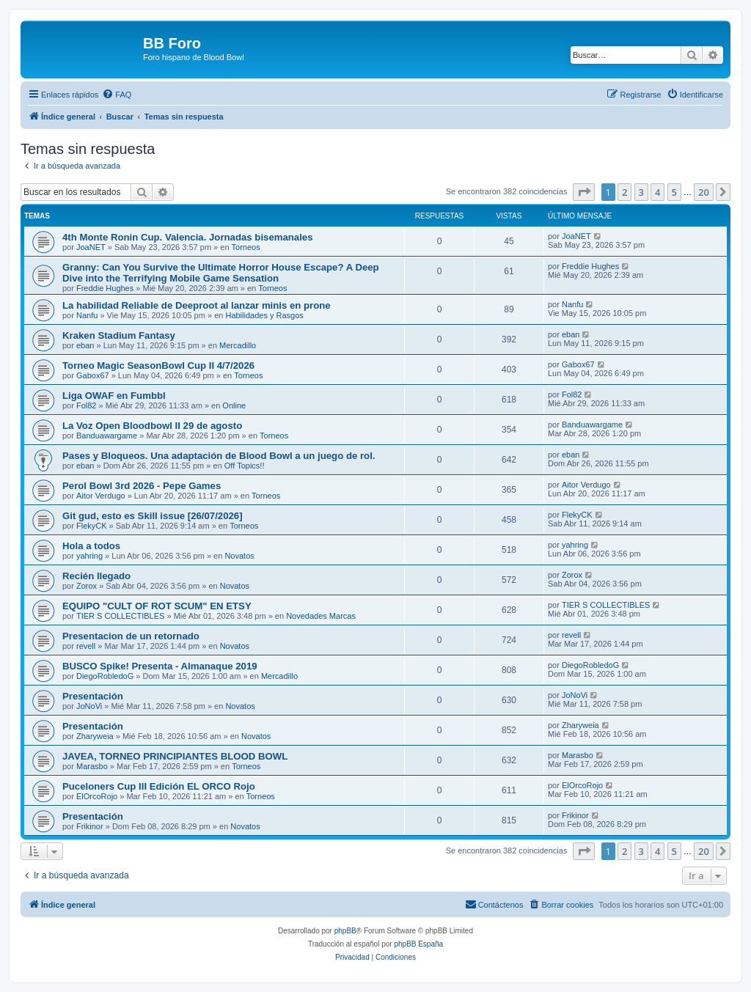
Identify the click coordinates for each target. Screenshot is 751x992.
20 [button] (703, 192)
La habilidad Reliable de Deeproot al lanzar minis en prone (196, 305)
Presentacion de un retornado (130, 636)
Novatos (239, 555)
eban (85, 345)
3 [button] (641, 192)
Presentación (92, 696)
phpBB (345, 931)
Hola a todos (91, 545)
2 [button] (624, 192)
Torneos (246, 247)
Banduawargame (106, 435)
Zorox (86, 585)
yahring (89, 555)
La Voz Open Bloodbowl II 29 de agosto (152, 425)
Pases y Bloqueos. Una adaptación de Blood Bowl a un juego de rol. (218, 455)
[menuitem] (116, 94)
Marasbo (92, 766)
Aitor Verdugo (100, 495)
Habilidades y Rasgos (264, 315)
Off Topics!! (244, 465)
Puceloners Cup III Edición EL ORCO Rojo (158, 786)
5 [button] (674, 192)
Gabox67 (92, 375)
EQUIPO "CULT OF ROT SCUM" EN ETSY (157, 605)
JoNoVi (89, 706)
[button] (584, 192)
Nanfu (87, 315)
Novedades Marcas (321, 615)
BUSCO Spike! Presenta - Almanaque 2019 (159, 666)
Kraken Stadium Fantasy (118, 335)
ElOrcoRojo (96, 796)
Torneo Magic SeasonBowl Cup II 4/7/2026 (158, 365)
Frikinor (89, 826)
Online (234, 405)
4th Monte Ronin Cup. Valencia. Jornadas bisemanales (187, 237)
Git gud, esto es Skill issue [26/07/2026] (152, 515)
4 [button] (657, 192)
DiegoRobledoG (104, 676)
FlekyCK (91, 525)
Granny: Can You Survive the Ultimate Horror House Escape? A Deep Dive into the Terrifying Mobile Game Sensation (220, 273)
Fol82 (86, 405)
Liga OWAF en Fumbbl (114, 395)
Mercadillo (237, 345)
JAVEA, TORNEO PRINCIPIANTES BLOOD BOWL (174, 756)
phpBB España (418, 944)
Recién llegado (96, 575)
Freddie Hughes (104, 288)
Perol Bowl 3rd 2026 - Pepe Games (141, 485)
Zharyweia (95, 736)
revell (85, 646)
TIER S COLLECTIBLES (120, 615)
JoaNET (91, 247)
